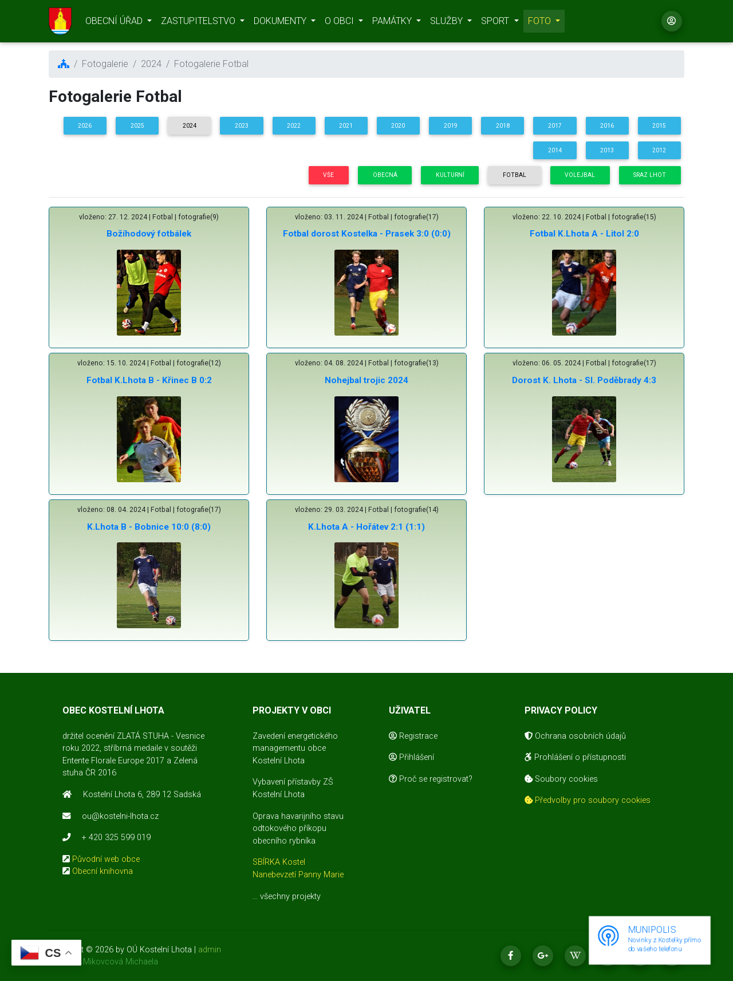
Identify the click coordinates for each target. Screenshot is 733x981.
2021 (346, 125)
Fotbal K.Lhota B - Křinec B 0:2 (149, 380)
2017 (555, 125)
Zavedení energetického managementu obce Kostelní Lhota (295, 748)
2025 (137, 125)
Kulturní (450, 175)
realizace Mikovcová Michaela (103, 962)
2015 (659, 125)
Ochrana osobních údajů (575, 736)
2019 (451, 125)
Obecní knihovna (102, 871)
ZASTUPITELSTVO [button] (199, 23)
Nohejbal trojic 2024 (366, 380)
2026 (85, 125)
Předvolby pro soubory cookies (588, 800)
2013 (607, 150)
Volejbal (580, 175)
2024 (189, 125)
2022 (294, 125)
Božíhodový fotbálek (149, 233)
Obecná (385, 175)
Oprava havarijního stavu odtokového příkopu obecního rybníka (298, 828)
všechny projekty (290, 896)
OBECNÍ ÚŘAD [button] (115, 23)
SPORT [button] (496, 23)
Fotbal (514, 175)
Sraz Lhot (649, 175)
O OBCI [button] (340, 23)
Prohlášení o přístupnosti (575, 757)
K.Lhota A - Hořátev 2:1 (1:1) (366, 527)
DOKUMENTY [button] (281, 23)
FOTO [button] (540, 23)
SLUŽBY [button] (447, 23)
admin (209, 950)
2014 (555, 150)
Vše (328, 175)
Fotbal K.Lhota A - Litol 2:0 (584, 233)
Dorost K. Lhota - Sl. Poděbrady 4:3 (584, 380)
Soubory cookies (561, 779)
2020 (398, 125)
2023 (242, 125)
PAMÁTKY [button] (393, 23)
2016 (607, 125)
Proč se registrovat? (430, 779)
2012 (659, 150)
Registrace (413, 736)
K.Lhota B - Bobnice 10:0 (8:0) (149, 527)
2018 (503, 125)
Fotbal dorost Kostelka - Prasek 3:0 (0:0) (367, 233)
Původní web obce (106, 859)
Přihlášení (411, 757)
